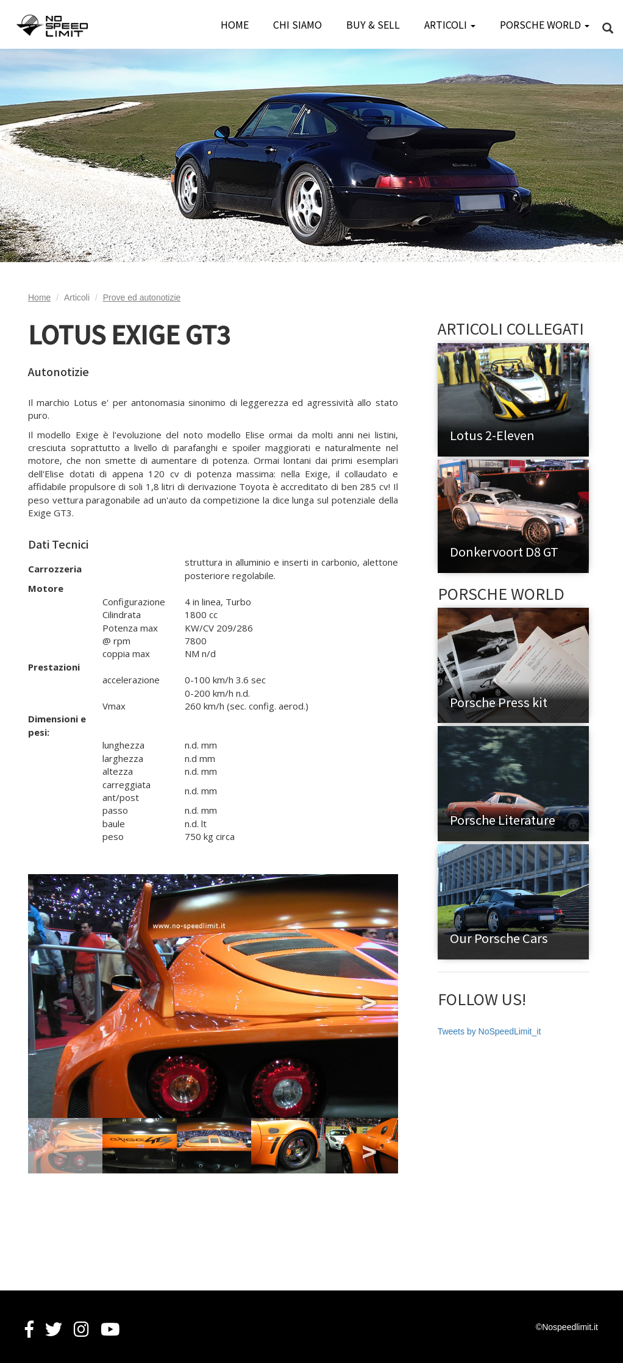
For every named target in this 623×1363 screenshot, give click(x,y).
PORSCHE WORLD (544, 24)
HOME (235, 24)
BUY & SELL (373, 24)
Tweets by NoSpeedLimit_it (489, 1031)
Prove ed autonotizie (142, 297)
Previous (58, 996)
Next (367, 996)
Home (39, 297)
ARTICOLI (449, 24)
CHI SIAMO (297, 24)
